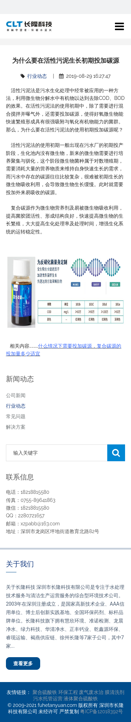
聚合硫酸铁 (44, 692)
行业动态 (37, 76)
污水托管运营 (48, 698)
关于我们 (20, 564)
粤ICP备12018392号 (101, 711)
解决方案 (16, 427)
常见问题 (16, 416)
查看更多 (23, 663)
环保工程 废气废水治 (81, 692)
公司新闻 (16, 395)
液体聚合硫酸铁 (81, 698)
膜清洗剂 (114, 692)
